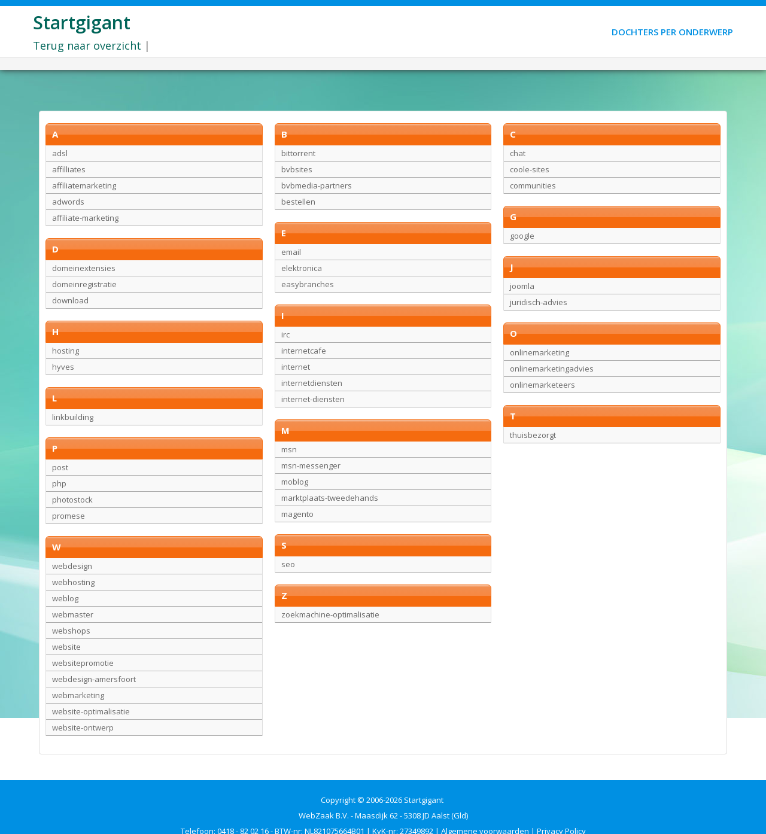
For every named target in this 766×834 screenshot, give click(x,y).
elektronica (301, 268)
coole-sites (529, 169)
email (291, 251)
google (522, 235)
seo (288, 564)
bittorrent (298, 153)
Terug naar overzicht (87, 45)
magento (297, 514)
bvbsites (296, 169)
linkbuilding (72, 417)
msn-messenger (311, 465)
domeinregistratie (84, 284)
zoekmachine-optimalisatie (330, 614)
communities (533, 185)
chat (517, 153)
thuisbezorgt (533, 435)
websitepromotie (83, 663)
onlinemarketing (539, 352)
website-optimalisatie (91, 711)
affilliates (69, 169)
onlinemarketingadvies (552, 368)
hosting (65, 350)
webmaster (72, 614)
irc (285, 334)
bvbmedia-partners (316, 185)
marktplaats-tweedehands (329, 497)
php (59, 483)
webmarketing (78, 695)
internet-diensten (313, 399)
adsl (60, 153)
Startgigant (81, 22)
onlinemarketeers (542, 384)
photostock (72, 499)
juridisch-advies (538, 302)
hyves (63, 366)
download (70, 300)
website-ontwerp (83, 727)
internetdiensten (311, 383)
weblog (65, 598)
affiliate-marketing (85, 217)
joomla (522, 286)
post (60, 467)
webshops (71, 630)
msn (289, 449)
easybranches (307, 284)
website (66, 646)
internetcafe (303, 350)
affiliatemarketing (84, 185)
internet (295, 366)
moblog (294, 481)
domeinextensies (83, 268)
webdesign (72, 566)
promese (68, 515)
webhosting (73, 582)
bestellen (298, 201)
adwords (68, 201)
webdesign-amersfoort (94, 679)
